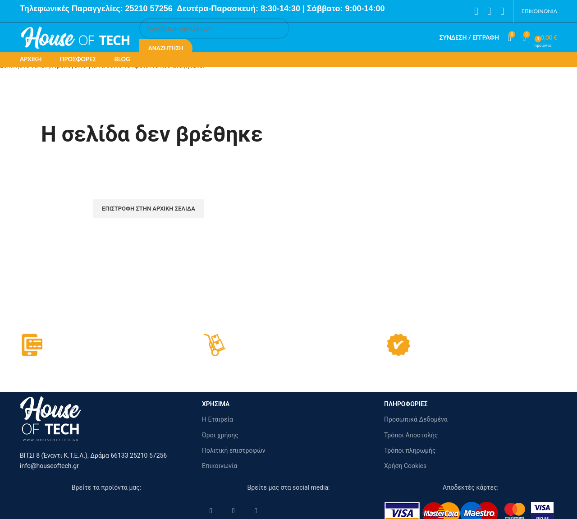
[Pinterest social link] (502, 11)
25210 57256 (150, 8)
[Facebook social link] (476, 11)
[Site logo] (75, 37)
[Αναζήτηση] (214, 28)
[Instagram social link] (489, 11)
